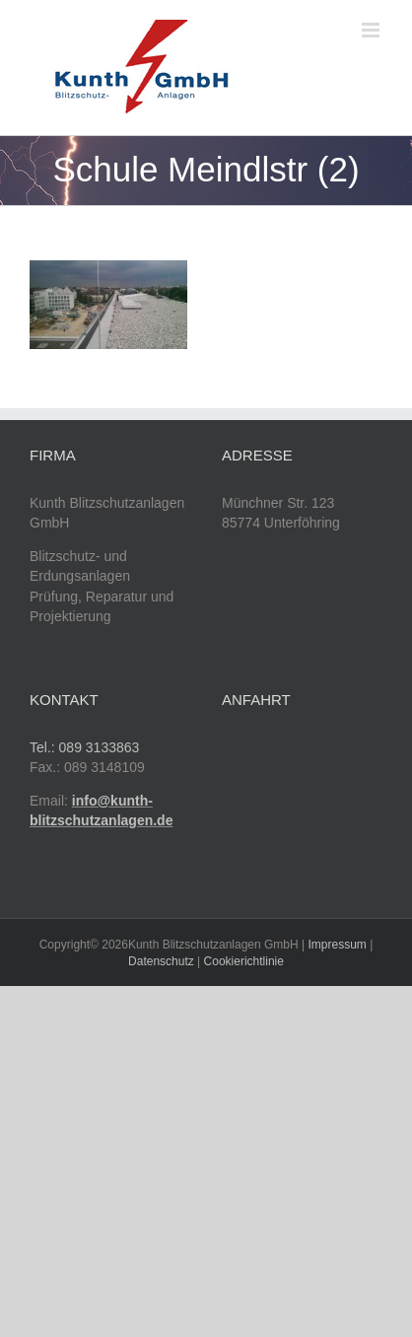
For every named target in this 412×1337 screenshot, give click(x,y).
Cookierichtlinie (244, 961)
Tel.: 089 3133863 (84, 747)
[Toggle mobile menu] (372, 30)
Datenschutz (161, 961)
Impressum (338, 944)
